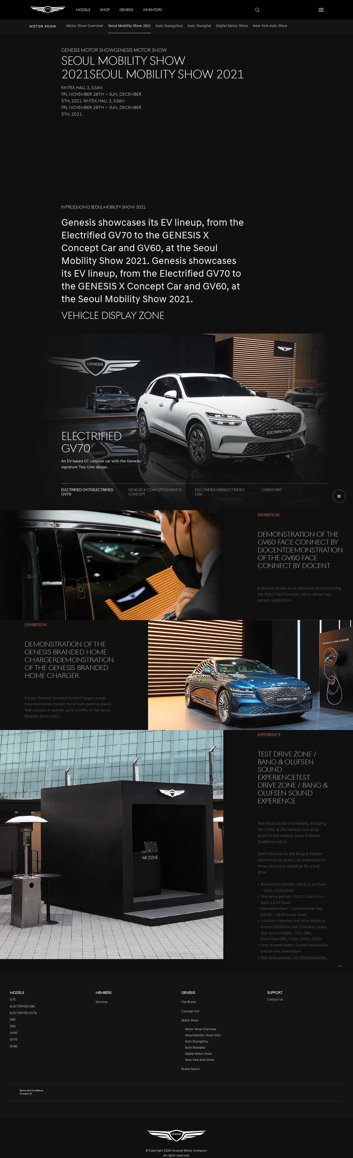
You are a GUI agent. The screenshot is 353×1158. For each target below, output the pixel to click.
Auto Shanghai (199, 26)
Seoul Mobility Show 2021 (129, 26)
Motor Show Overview (84, 26)
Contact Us (275, 999)
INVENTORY (152, 9)
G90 (12, 1026)
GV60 (13, 1033)
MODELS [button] (83, 9)
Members (104, 992)
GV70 (13, 1039)
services (102, 1002)
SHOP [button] (105, 9)
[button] (321, 10)
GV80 (13, 1046)
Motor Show (189, 1020)
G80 (12, 1019)
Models (17, 992)
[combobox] (281, 10)
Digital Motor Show (232, 26)
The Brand (188, 1002)
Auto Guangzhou (169, 26)
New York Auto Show (270, 26)
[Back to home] (47, 10)
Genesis (188, 992)
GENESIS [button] (126, 9)
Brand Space (190, 1069)
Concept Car (190, 1011)
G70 (12, 999)
